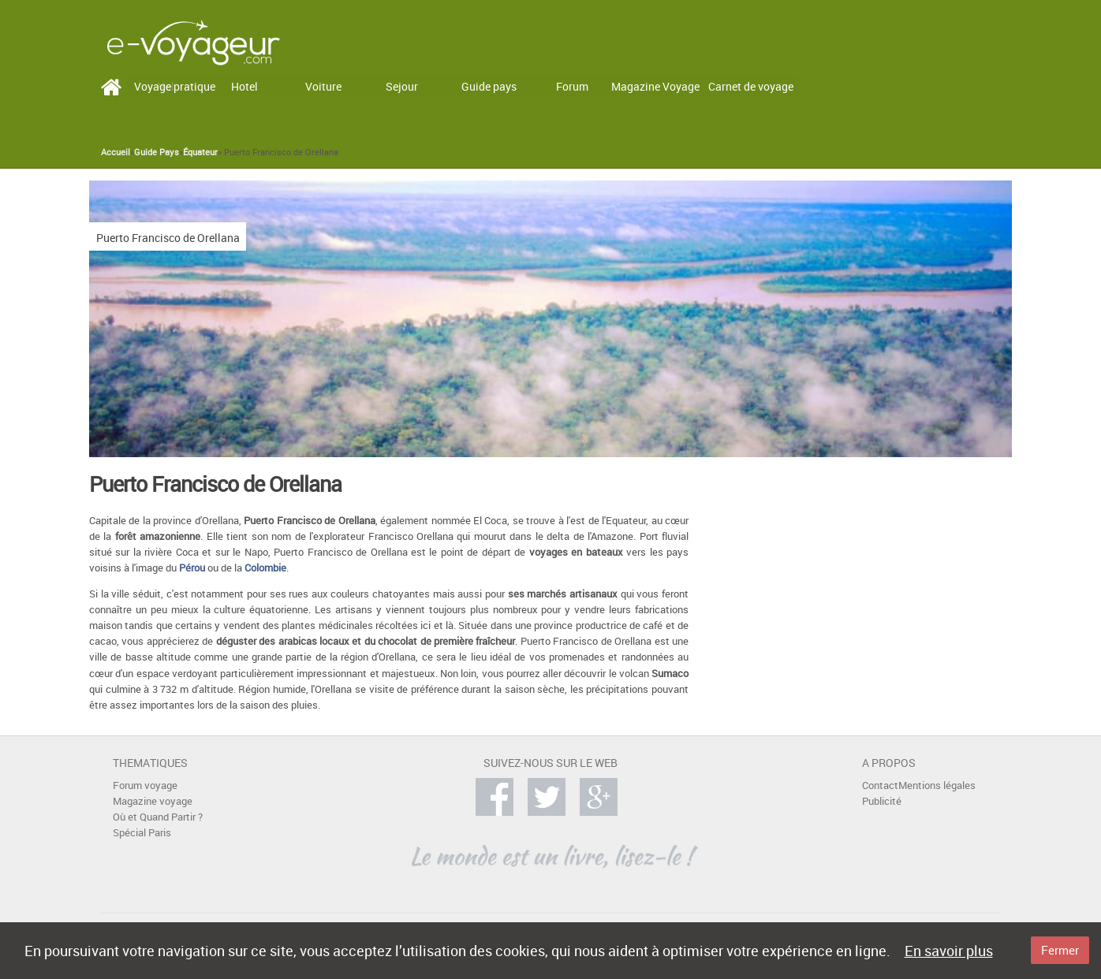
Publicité (881, 801)
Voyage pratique (174, 86)
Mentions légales (937, 785)
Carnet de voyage (750, 86)
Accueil (115, 152)
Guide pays (489, 86)
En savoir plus (949, 950)
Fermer (1060, 950)
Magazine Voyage (655, 86)
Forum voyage (145, 785)
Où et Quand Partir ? (158, 817)
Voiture (323, 86)
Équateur (200, 152)
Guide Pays (156, 152)
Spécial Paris (142, 832)
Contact (880, 785)
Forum (572, 86)
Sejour (402, 86)
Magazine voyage (152, 801)
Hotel (244, 86)
